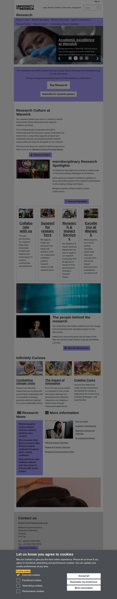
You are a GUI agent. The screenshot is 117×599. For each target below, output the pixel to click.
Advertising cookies (29, 586)
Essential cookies (28, 574)
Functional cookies (28, 580)
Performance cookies (30, 591)
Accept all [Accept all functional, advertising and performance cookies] (84, 576)
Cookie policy (23, 571)
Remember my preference (83, 582)
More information (84, 588)
